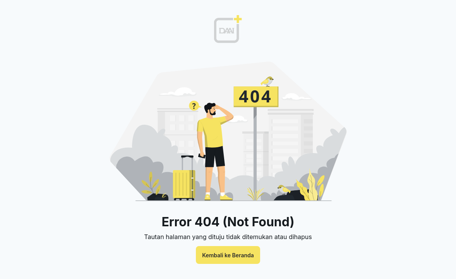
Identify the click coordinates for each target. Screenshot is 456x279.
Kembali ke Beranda (228, 255)
